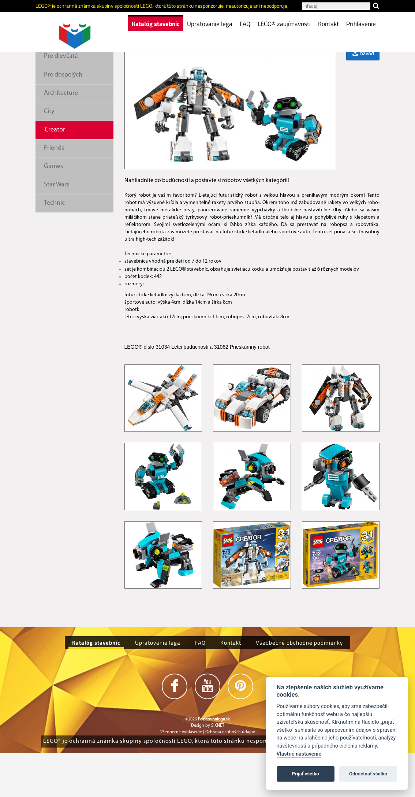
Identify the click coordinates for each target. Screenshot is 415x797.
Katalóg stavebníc (156, 24)
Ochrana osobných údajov (230, 776)
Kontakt (328, 24)
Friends (54, 192)
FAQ (245, 24)
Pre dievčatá (61, 100)
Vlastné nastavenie (299, 754)
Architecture (61, 137)
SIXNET (217, 769)
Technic (54, 247)
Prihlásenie (361, 24)
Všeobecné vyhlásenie (181, 776)
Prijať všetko (305, 773)
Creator (55, 173)
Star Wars (56, 228)
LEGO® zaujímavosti (284, 24)
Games (53, 210)
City (49, 155)
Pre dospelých (63, 118)
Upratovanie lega (209, 24)
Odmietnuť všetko (368, 773)
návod (362, 98)
